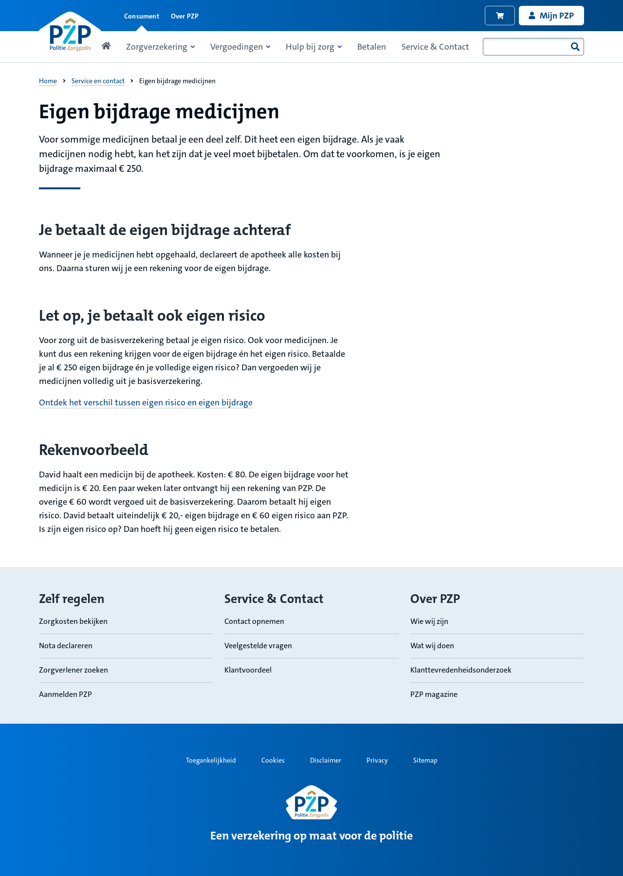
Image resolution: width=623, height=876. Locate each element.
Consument (141, 16)
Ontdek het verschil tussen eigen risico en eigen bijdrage (146, 402)
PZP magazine (434, 694)
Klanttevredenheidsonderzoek (461, 669)
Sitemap (425, 760)
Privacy (377, 760)
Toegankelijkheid (211, 760)
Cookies (273, 760)
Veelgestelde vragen (258, 645)
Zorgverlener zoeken (73, 669)
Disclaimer (325, 760)
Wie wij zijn (429, 621)
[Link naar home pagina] (70, 32)
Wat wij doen (432, 645)
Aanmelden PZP (65, 694)
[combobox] (533, 46)
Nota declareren (65, 645)
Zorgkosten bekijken (73, 621)
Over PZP (185, 16)
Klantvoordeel (248, 669)
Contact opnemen (254, 621)
